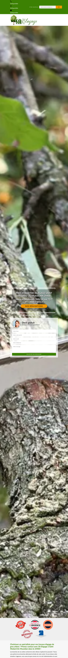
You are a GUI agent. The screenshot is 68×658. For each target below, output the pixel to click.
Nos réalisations (34, 306)
